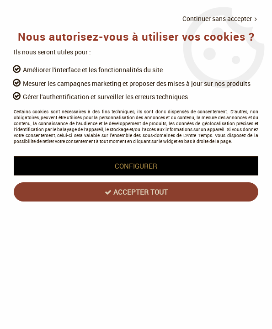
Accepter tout (136, 191)
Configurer (136, 165)
